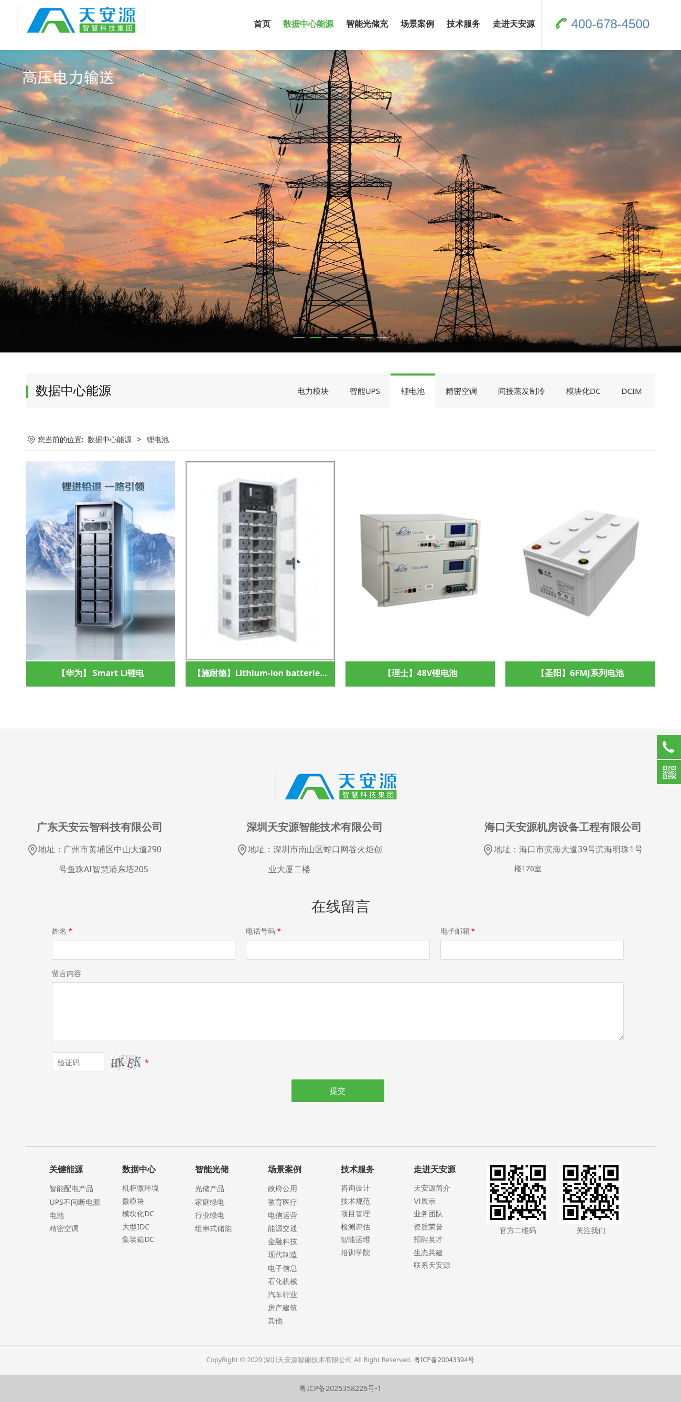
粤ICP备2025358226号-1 (340, 1388)
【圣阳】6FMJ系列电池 (580, 673)
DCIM (631, 391)
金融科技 (282, 1241)
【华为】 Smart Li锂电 (101, 673)
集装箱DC (138, 1239)
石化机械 (282, 1281)
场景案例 (417, 23)
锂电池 (413, 391)
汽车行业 (282, 1294)
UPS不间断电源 (74, 1202)
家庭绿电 (209, 1202)
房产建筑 (282, 1307)
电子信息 (282, 1268)
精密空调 (461, 391)
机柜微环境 (140, 1188)
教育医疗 (282, 1202)
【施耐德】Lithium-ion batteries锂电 (267, 673)
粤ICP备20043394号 (444, 1359)
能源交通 (282, 1228)
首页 (262, 23)
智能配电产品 (71, 1188)
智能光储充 (367, 23)
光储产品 (209, 1188)
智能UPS (365, 391)
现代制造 (282, 1254)
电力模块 (313, 391)
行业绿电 (209, 1215)
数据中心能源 (308, 23)
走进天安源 (514, 23)
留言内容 (66, 973)
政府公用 (282, 1188)
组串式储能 (213, 1228)
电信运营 (282, 1215)
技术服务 (463, 23)
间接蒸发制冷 (521, 391)
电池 (56, 1215)
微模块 (133, 1201)
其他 (275, 1320)
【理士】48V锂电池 (420, 673)
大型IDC (135, 1227)
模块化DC (583, 391)
